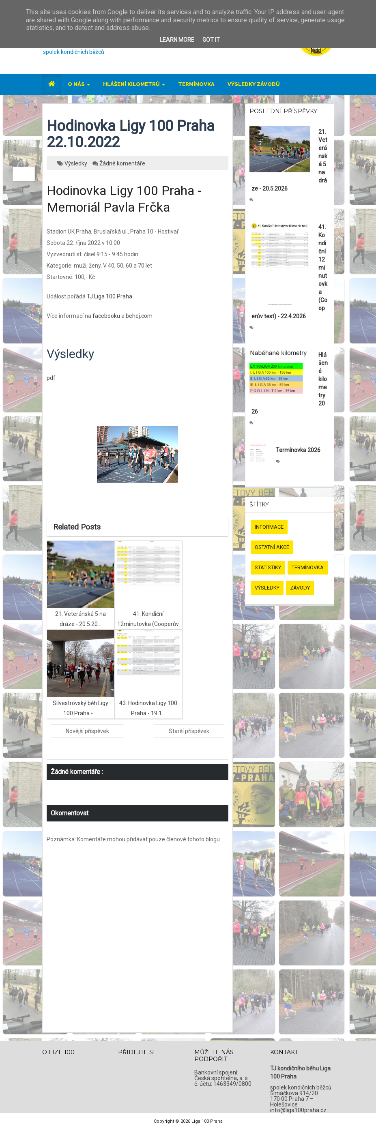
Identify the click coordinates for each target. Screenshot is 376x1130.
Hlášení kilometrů (134, 84)
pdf (51, 378)
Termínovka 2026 (298, 450)
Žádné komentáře (122, 163)
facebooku (106, 316)
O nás (79, 84)
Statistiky (268, 567)
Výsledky (76, 163)
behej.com (139, 316)
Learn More (177, 39)
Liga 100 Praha (207, 1121)
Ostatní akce (272, 547)
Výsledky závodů (254, 84)
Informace (269, 527)
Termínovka (196, 84)
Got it (211, 39)
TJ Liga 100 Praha (109, 296)
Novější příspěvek (87, 731)
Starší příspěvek (189, 731)
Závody (300, 588)
